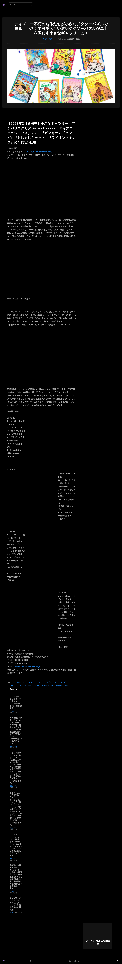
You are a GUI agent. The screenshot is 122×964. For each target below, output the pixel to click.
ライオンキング (47, 685)
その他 (11, 911)
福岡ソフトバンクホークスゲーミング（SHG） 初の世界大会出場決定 (15, 902)
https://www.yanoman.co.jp (27, 666)
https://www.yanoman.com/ (39, 151)
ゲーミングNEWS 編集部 (97, 941)
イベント (12, 711)
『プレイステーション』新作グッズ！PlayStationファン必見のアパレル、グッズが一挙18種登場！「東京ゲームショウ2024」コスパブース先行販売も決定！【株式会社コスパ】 (15, 768)
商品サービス (47, 39)
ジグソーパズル (52, 682)
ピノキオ (28, 685)
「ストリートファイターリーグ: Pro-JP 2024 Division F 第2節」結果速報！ (16, 703)
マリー (36, 685)
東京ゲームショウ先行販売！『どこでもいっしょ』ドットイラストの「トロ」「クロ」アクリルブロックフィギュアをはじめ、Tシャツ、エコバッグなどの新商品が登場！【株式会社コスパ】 (16, 808)
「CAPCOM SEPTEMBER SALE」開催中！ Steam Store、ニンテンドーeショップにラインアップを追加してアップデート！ (16, 844)
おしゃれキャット (19, 682)
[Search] (30, 4)
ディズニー (65, 682)
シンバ (41, 682)
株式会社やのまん (62, 685)
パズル (19, 685)
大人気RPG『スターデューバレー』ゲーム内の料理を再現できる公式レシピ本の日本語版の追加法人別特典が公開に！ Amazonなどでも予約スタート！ (16, 730)
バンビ (11, 685)
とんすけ (32, 682)
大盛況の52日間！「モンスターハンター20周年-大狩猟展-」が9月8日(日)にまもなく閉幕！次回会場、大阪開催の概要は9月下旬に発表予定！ (16, 875)
